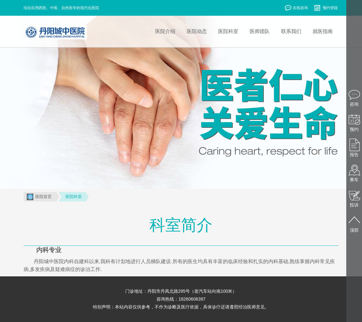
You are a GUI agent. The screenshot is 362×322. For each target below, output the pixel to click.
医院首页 (43, 196)
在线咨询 (296, 8)
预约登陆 (326, 8)
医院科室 (73, 196)
